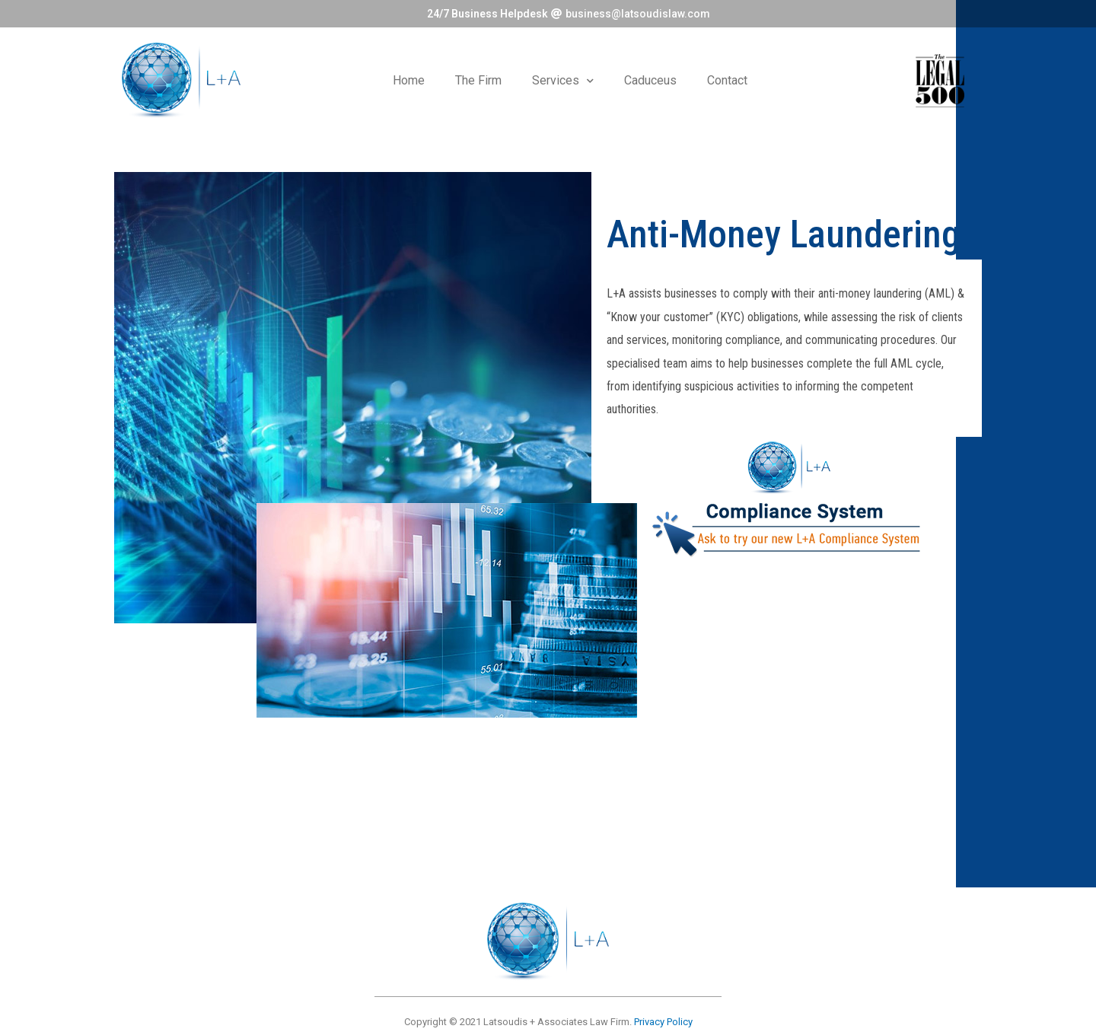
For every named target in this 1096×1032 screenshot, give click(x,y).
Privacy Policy (663, 1021)
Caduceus (650, 80)
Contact (727, 80)
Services (563, 81)
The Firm (478, 80)
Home (409, 80)
